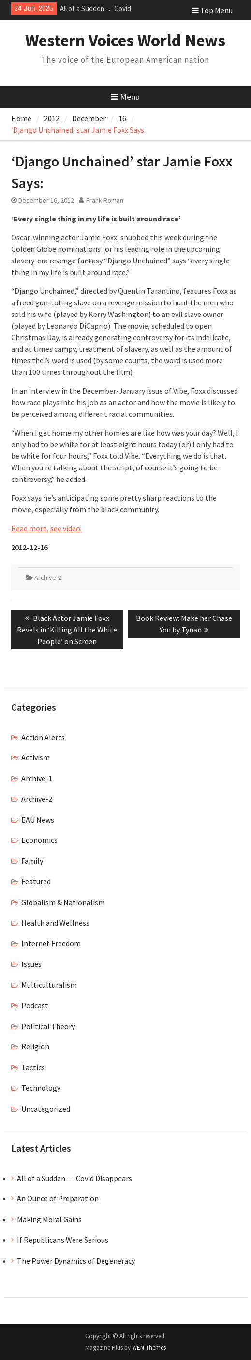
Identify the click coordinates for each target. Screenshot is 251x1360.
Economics (39, 840)
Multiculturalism (49, 984)
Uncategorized (45, 1108)
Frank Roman (104, 200)
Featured (36, 881)
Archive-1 (36, 778)
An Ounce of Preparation (58, 1198)
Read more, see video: (46, 528)
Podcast (34, 1005)
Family (32, 860)
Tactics (33, 1067)
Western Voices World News (125, 40)
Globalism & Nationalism (63, 902)
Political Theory (48, 1026)
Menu (125, 96)
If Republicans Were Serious (62, 1240)
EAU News (37, 819)
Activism (35, 757)
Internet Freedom (51, 943)
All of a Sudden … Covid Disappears (74, 1178)
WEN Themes (149, 1348)
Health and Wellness (55, 923)
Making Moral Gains (49, 1219)
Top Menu (212, 10)
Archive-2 (47, 577)
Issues (31, 964)
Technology (40, 1088)
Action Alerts (43, 737)
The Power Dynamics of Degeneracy (76, 1260)
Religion (35, 1046)
